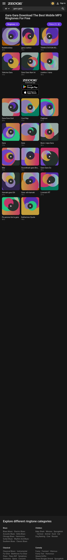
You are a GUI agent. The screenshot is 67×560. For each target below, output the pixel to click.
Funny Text (40, 554)
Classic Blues (22, 541)
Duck (54, 534)
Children (39, 528)
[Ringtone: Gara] (11, 134)
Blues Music (8, 531)
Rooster (55, 536)
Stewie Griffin (41, 556)
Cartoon (40, 534)
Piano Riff (13, 556)
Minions (49, 531)
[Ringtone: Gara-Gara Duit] (11, 110)
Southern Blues (9, 541)
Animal (47, 534)
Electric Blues (19, 531)
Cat (58, 534)
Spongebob (58, 531)
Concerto (22, 559)
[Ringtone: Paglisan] (49, 110)
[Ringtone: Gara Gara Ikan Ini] (30, 64)
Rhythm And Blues (21, 539)
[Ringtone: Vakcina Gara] (11, 64)
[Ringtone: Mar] (11, 159)
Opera (14, 559)
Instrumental (22, 551)
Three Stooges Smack (44, 559)
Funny (38, 551)
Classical (6, 548)
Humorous (50, 554)
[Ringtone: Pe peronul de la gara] (11, 208)
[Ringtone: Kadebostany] (11, 39)
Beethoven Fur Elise (19, 554)
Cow (48, 536)
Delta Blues (20, 534)
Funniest (45, 551)
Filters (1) (54, 24)
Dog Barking (40, 536)
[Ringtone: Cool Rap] (30, 110)
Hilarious (53, 551)
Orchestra (7, 559)
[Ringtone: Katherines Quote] (30, 208)
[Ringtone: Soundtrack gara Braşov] (30, 159)
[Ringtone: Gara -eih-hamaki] (30, 184)
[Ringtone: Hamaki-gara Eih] (11, 184)
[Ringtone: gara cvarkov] (30, 39)
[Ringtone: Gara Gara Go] (49, 159)
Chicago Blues (8, 536)
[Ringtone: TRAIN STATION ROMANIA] (49, 39)
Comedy (39, 548)
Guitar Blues (8, 539)
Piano (5, 556)
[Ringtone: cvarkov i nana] (49, 64)
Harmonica (20, 536)
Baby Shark (40, 531)
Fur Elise (6, 554)
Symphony (22, 556)
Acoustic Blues (9, 534)
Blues (5, 528)
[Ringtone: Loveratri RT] (49, 184)
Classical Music (9, 551)
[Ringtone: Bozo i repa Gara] (49, 134)
